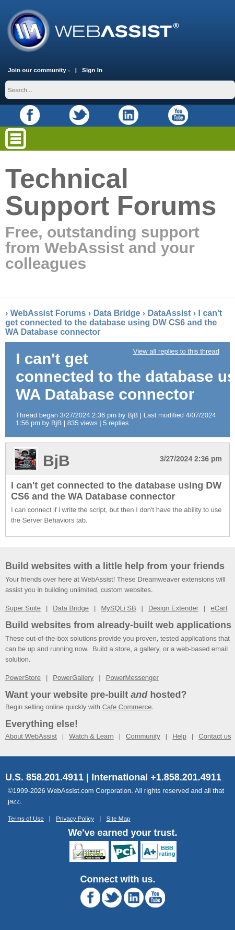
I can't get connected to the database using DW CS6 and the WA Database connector (113, 322)
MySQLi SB (118, 608)
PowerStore (23, 678)
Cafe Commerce (127, 707)
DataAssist (169, 313)
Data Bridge (116, 313)
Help (179, 736)
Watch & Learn (91, 736)
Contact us (214, 736)
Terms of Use (26, 818)
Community (143, 736)
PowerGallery (73, 678)
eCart (218, 608)
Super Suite (23, 608)
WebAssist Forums (48, 313)
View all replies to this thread (176, 351)
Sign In (92, 69)
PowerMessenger (132, 678)
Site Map (118, 818)
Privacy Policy (75, 818)
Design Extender (173, 608)
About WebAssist (31, 736)
